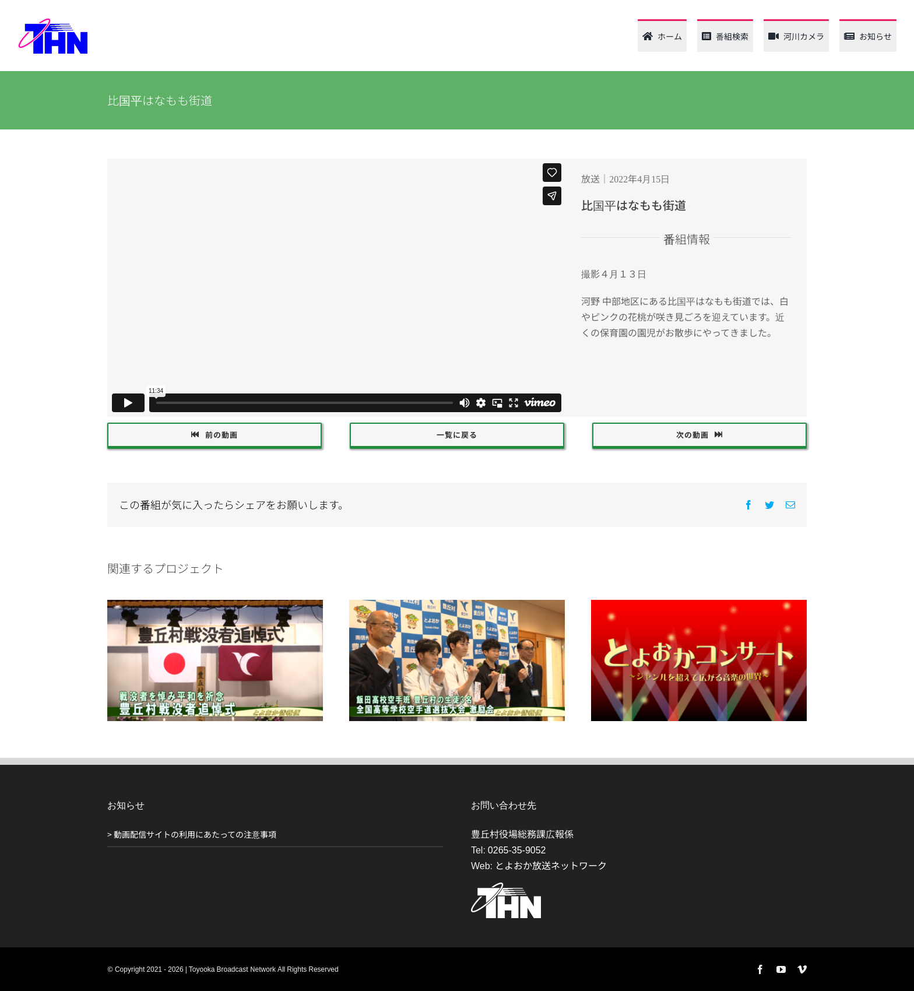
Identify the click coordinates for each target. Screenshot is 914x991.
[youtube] (781, 969)
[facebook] (760, 969)
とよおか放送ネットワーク (551, 865)
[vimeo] (802, 969)
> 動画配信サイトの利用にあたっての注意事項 (191, 834)
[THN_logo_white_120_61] (506, 887)
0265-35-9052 (517, 849)
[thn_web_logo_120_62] (52, 22)
